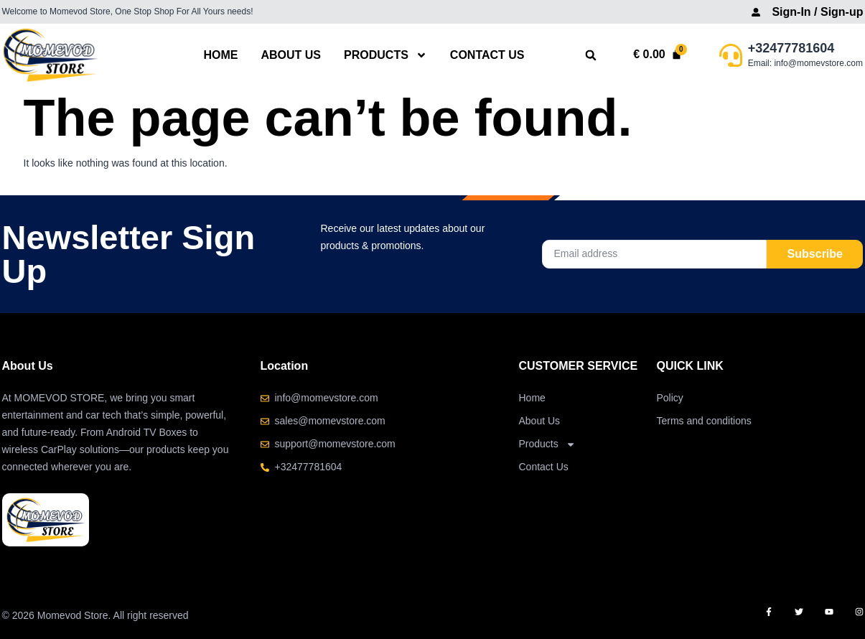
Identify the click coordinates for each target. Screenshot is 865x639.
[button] (590, 55)
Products (385, 55)
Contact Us (487, 55)
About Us (291, 55)
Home (220, 55)
